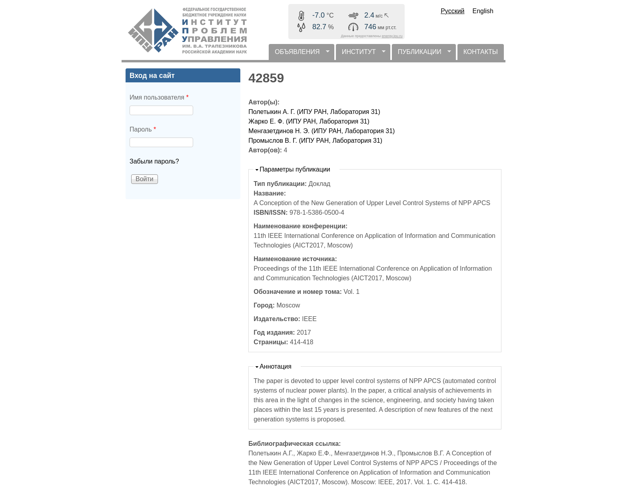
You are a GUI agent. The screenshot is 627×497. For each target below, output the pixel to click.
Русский (452, 11)
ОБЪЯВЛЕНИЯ (299, 54)
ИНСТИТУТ (360, 54)
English (483, 11)
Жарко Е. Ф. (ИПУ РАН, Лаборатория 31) (308, 121)
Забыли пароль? (154, 161)
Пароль (143, 129)
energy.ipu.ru (392, 36)
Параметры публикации (295, 169)
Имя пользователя (159, 97)
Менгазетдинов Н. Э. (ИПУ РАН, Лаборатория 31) (321, 131)
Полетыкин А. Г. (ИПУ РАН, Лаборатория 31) (314, 111)
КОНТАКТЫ (480, 51)
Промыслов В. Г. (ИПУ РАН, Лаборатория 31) (315, 140)
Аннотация (276, 366)
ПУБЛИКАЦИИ (421, 54)
